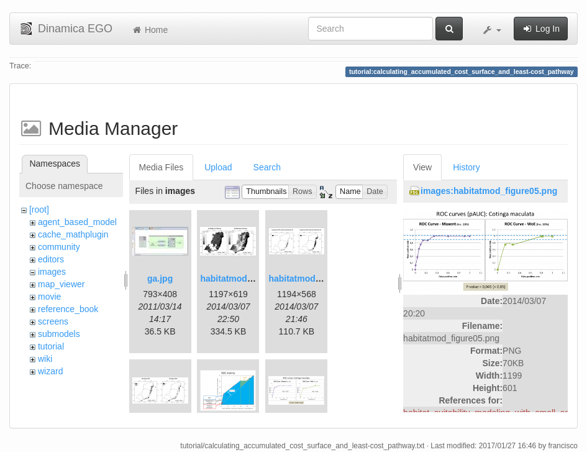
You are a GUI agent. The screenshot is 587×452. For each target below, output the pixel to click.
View (422, 167)
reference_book (68, 309)
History (466, 167)
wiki (45, 359)
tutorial (51, 346)
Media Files (161, 167)
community (59, 247)
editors (51, 259)
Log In (541, 29)
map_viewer (61, 284)
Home (149, 30)
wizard (50, 371)
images (52, 272)
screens (53, 321)
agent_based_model (77, 222)
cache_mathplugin (73, 234)
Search (267, 167)
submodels (59, 334)
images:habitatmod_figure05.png (489, 191)
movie (49, 297)
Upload (218, 167)
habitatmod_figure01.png (252, 279)
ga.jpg (160, 279)
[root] (39, 209)
